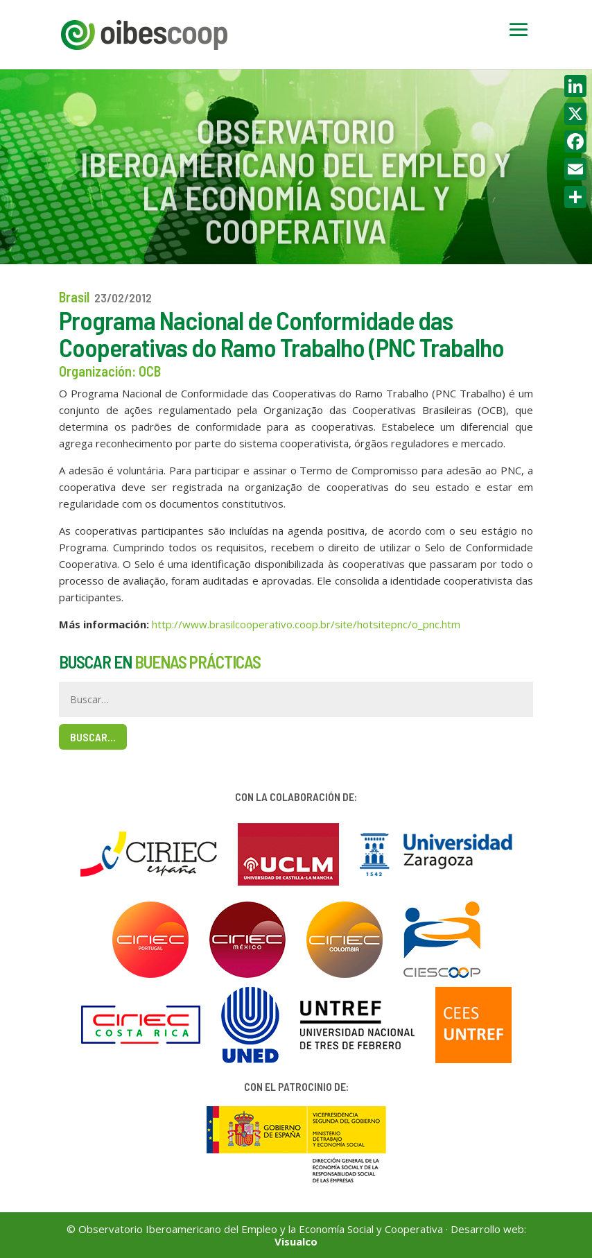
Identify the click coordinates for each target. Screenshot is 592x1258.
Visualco (296, 1241)
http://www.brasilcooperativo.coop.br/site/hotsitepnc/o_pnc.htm (306, 624)
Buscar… (93, 736)
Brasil (74, 296)
